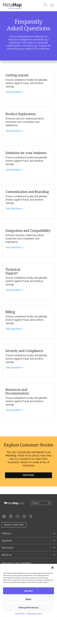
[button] (52, 567)
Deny (28, 599)
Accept (28, 591)
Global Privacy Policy (34, 613)
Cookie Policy (20, 613)
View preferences (29, 607)
